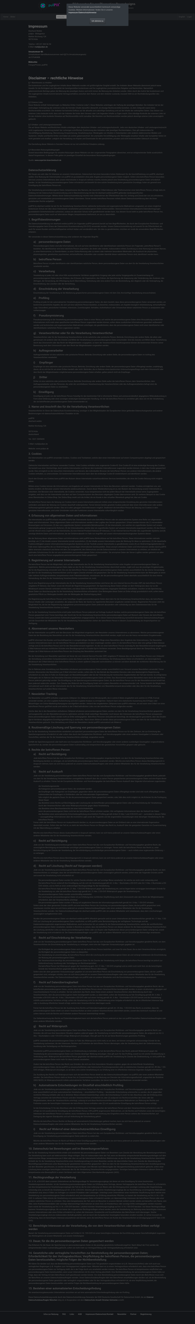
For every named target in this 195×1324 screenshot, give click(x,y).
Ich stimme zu (97, 21)
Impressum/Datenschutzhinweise (82, 12)
